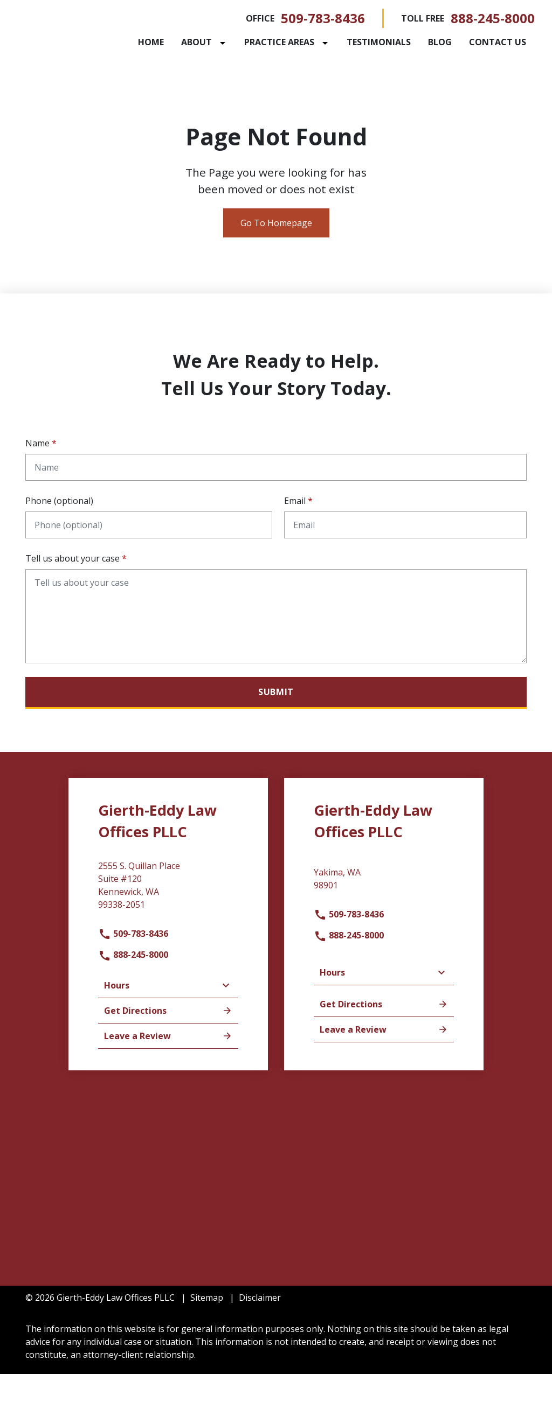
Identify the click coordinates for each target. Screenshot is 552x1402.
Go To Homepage (276, 251)
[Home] (190, 42)
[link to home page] (92, 46)
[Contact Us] (205, 71)
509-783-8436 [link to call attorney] (323, 18)
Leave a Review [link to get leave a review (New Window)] (168, 1063)
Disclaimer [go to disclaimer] (260, 1325)
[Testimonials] (417, 42)
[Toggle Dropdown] (263, 43)
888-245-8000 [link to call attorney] (493, 18)
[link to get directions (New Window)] (168, 917)
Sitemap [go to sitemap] (206, 1325)
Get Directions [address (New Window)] (168, 1038)
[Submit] (276, 721)
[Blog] (479, 42)
